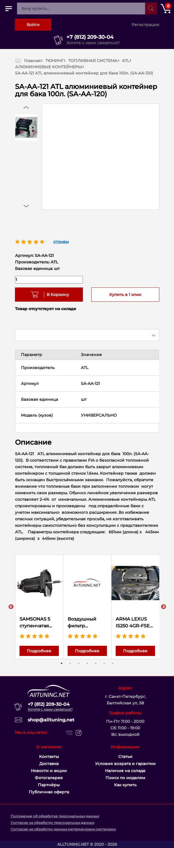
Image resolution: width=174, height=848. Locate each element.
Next (163, 607)
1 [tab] (62, 663)
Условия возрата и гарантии (125, 763)
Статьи (125, 756)
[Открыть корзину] (165, 8)
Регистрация (145, 24)
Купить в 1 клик (125, 294)
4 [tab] (87, 663)
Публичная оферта (49, 791)
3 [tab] (78, 663)
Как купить (125, 784)
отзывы (61, 241)
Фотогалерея (49, 777)
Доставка (49, 763)
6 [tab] (104, 663)
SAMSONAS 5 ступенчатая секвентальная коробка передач (37, 622)
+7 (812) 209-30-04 (89, 37)
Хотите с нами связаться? (93, 43)
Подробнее (39, 650)
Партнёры (49, 784)
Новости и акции (49, 770)
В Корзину (56, 294)
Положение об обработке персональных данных (55, 816)
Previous (11, 607)
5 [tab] (95, 663)
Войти (33, 24)
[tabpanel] (39, 607)
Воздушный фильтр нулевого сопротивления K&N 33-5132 (86, 622)
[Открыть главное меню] (8, 8)
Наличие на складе (125, 770)
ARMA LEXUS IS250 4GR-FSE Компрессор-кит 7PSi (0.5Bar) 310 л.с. (135, 622)
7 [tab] (112, 663)
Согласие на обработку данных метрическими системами (63, 829)
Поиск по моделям (125, 777)
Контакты (49, 756)
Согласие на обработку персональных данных (52, 823)
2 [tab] (70, 663)
